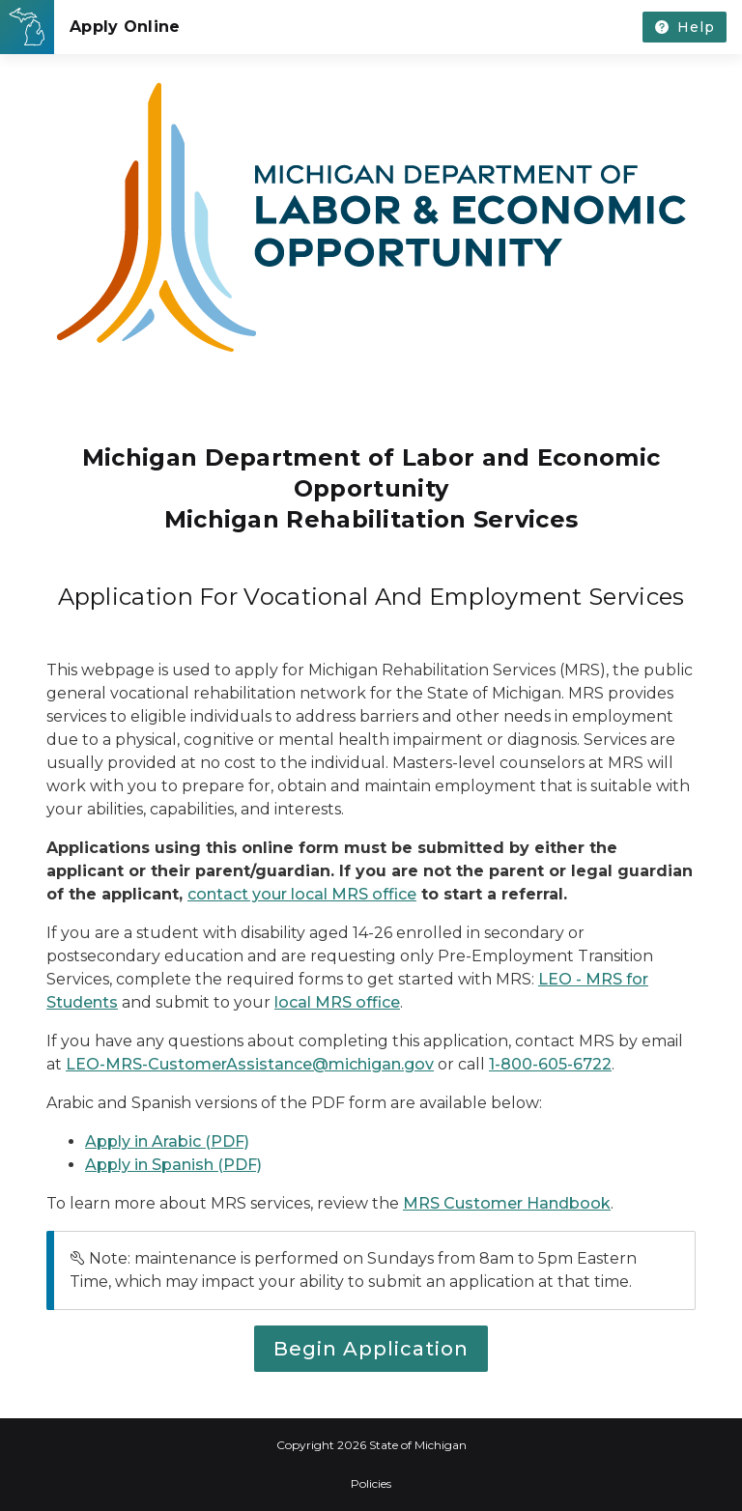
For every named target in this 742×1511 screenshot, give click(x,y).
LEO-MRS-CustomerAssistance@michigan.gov (250, 1064)
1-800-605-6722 (550, 1064)
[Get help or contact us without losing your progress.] (684, 27)
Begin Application (371, 1348)
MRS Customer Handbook (507, 1203)
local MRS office (337, 1002)
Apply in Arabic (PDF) (167, 1141)
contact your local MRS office (301, 894)
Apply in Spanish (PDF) (173, 1164)
